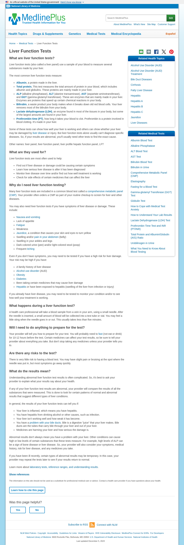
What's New (139, 24)
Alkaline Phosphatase (143, 145)
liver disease (40, 133)
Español (171, 33)
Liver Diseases (139, 122)
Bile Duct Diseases (141, 79)
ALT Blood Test (139, 151)
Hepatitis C (137, 111)
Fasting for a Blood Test (144, 186)
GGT (24, 97)
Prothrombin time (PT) (29, 118)
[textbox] (136, 17)
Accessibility (52, 533)
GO (171, 18)
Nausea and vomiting (28, 217)
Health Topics (17, 33)
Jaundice (21, 233)
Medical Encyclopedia (126, 33)
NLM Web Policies (28, 533)
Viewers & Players (86, 533)
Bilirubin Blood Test (141, 162)
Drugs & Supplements (48, 33)
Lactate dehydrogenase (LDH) (34, 111)
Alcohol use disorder (27, 270)
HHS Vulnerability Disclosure (107, 533)
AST (83, 93)
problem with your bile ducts (45, 422)
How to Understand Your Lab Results (151, 214)
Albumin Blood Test (141, 140)
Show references (19, 474)
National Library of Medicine (25, 6)
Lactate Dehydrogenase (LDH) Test (150, 220)
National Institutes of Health (145, 537)
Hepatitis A (137, 101)
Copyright (42, 533)
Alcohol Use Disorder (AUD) (146, 65)
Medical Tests (96, 33)
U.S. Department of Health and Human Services (111, 537)
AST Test (136, 156)
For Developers (157, 533)
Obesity (20, 274)
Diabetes (21, 278)
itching (30, 248)
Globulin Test (138, 200)
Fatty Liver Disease (141, 90)
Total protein (24, 86)
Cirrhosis (136, 84)
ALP (18, 93)
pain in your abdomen (46, 237)
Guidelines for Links (68, 533)
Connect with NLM (107, 524)
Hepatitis (21, 286)
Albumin (21, 82)
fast (100, 333)
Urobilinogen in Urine (142, 243)
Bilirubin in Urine (140, 167)
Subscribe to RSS (81, 524)
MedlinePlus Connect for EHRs (135, 533)
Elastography (138, 181)
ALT (51, 93)
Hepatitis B (137, 106)
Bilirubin (21, 104)
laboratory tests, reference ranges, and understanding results (64, 467)
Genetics (75, 33)
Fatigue (20, 225)
